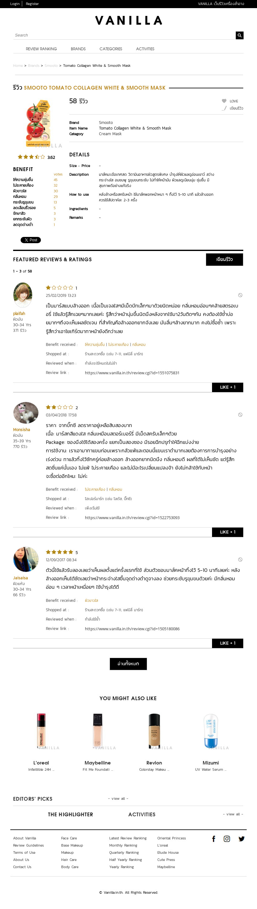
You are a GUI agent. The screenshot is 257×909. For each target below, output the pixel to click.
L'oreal (41, 763)
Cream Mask (110, 134)
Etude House (168, 852)
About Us (21, 859)
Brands (78, 49)
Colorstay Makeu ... (154, 769)
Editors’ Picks (32, 799)
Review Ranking (41, 49)
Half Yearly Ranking (125, 859)
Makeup (67, 852)
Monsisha (21, 430)
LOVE (234, 101)
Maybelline (98, 763)
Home (18, 65)
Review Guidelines (28, 845)
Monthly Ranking (123, 845)
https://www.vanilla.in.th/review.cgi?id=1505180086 (132, 628)
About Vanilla (24, 838)
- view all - (118, 798)
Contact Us (22, 867)
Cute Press (166, 859)
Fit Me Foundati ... (98, 769)
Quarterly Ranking (124, 852)
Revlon (154, 763)
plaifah (19, 314)
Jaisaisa (20, 578)
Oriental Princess (171, 838)
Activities (145, 49)
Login (15, 4)
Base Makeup (72, 845)
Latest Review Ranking (128, 838)
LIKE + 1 (227, 387)
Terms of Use (24, 852)
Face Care (69, 838)
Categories (111, 49)
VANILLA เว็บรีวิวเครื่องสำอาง (221, 4)
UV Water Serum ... (210, 769)
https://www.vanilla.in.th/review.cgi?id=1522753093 (132, 517)
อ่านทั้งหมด (128, 664)
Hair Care (69, 859)
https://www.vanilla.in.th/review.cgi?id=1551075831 (132, 373)
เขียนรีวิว (236, 108)
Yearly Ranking (121, 867)
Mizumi (211, 763)
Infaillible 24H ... (41, 769)
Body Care (69, 867)
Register (32, 4)
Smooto (51, 65)
